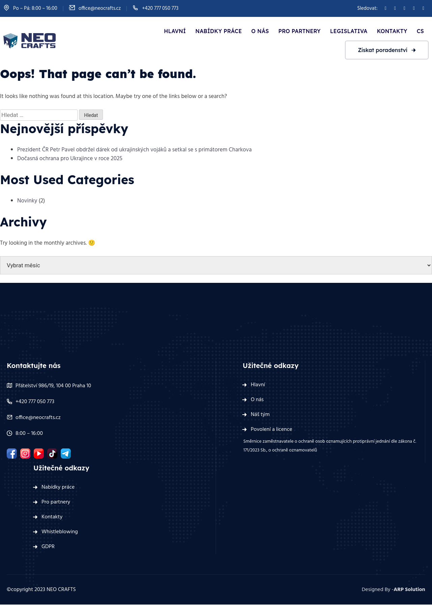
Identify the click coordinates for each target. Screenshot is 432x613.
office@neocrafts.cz (100, 8)
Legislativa (349, 31)
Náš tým (260, 414)
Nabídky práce (218, 31)
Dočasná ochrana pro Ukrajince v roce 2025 (70, 158)
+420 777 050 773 (160, 8)
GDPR (48, 546)
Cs (420, 31)
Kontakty (392, 31)
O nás (260, 31)
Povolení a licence (271, 429)
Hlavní (175, 31)
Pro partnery (299, 31)
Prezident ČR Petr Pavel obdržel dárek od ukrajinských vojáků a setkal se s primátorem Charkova (134, 149)
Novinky (27, 200)
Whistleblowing (60, 532)
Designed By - (393, 589)
